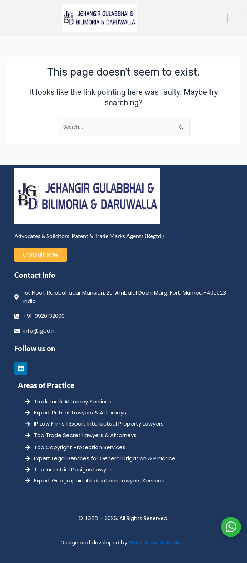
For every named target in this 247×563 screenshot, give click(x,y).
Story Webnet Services (157, 542)
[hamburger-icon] (235, 18)
